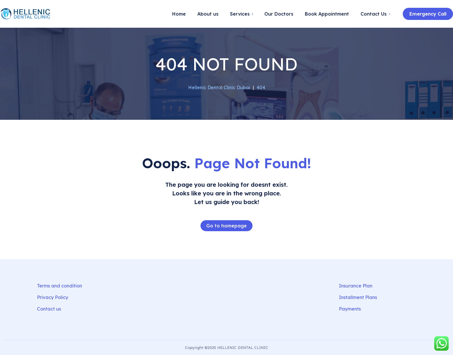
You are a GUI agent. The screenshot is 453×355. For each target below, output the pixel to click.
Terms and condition (59, 286)
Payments (350, 309)
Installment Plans (358, 297)
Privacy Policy (52, 297)
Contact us (49, 309)
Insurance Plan (355, 286)
